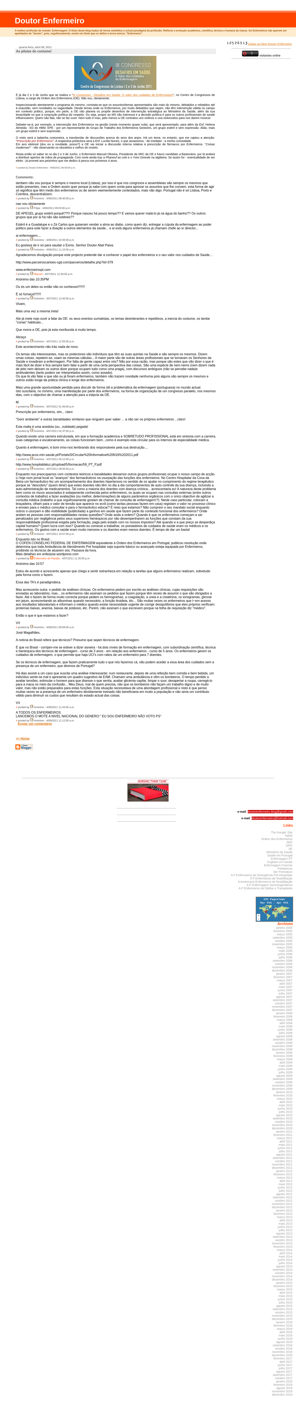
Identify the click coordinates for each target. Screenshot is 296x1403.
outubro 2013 (284, 1240)
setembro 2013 (283, 1236)
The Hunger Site (282, 832)
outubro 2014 (284, 1273)
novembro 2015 (282, 1315)
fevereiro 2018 (283, 1384)
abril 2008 (286, 1023)
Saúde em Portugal (280, 855)
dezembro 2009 (282, 1088)
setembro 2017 (283, 1374)
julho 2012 (285, 1190)
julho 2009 (285, 1072)
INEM (289, 835)
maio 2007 (286, 987)
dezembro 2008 (282, 1049)
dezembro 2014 (282, 1279)
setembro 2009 (283, 1079)
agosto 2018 (284, 1388)
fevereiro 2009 (283, 1056)
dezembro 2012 (282, 1207)
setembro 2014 (283, 1269)
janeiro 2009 (284, 1052)
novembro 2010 (282, 1125)
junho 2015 (285, 1299)
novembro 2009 (282, 1085)
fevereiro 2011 (283, 1134)
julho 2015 (285, 1302)
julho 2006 (285, 957)
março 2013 (285, 1217)
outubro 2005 (284, 941)
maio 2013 (286, 1223)
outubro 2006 (284, 964)
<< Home (23, 738)
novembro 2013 (282, 1243)
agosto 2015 (284, 1305)
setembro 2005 (283, 937)
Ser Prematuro (282, 871)
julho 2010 (285, 1111)
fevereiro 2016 (283, 1325)
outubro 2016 (284, 1348)
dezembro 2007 (282, 1010)
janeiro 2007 (284, 973)
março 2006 (285, 947)
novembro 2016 (282, 1351)
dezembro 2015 (282, 1319)
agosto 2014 (284, 1266)
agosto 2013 (284, 1233)
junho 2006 (285, 954)
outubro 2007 (284, 1003)
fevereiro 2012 (283, 1174)
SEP (290, 842)
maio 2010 (286, 1105)
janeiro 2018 (284, 1381)
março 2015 (285, 1289)
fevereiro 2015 (283, 1286)
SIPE (289, 845)
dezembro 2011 (282, 1167)
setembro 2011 (283, 1158)
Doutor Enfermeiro (49, 20)
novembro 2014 (282, 1276)
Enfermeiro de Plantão (47, 558)
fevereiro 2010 (283, 1095)
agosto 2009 (284, 1075)
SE (290, 848)
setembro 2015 (283, 1309)
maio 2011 (286, 1144)
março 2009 (285, 1059)
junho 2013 (285, 1227)
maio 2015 (286, 1296)
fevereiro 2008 (283, 1016)
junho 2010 (285, 1108)
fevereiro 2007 (283, 977)
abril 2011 (286, 1141)
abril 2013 (286, 1220)
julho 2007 (285, 993)
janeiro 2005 (284, 927)
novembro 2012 (282, 1204)
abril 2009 (286, 1062)
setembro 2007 (283, 1000)
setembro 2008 (283, 1039)
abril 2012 (286, 1181)
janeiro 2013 (284, 1210)
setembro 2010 (283, 1118)
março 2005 (285, 934)
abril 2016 (286, 1332)
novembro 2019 (282, 1391)
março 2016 (285, 1328)
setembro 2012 (283, 1197)
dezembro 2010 (282, 1128)
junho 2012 (285, 1187)
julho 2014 (285, 1263)
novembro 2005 (282, 944)
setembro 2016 (283, 1345)
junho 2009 (285, 1069)
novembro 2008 (282, 1046)
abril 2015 (286, 1292)
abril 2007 (286, 983)
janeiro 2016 (284, 1322)
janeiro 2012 (284, 1171)
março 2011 (285, 1138)
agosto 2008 (284, 1036)
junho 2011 (285, 1148)
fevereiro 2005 (283, 931)
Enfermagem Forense (278, 865)
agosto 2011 (284, 1154)
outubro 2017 (284, 1378)
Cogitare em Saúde (280, 862)
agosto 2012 (284, 1194)
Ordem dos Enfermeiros (276, 839)
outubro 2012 (284, 1200)
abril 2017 (286, 1361)
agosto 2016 (284, 1342)
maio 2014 (286, 1256)
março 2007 (285, 980)
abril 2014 (286, 1253)
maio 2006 (286, 950)
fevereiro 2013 (283, 1213)
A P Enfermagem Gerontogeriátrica (269, 885)
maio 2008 (286, 1026)
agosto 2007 (284, 996)
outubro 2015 (284, 1312)
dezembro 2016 (282, 1355)
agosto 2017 (284, 1371)
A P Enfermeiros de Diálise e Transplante (266, 888)
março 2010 (285, 1098)
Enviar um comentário (35, 724)
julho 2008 (285, 1033)
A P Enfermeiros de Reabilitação (271, 878)
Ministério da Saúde (279, 852)
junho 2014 (285, 1259)
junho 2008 (285, 1029)
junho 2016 (285, 1338)
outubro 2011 (284, 1161)
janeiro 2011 (284, 1131)
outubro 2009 (284, 1082)
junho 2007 (285, 990)
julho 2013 (285, 1230)
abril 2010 (286, 1102)
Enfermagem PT (282, 858)
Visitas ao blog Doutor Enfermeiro (259, 44)
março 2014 (285, 1250)
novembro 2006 (282, 967)
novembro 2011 (282, 1164)
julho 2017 (285, 1368)
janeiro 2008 (284, 1013)
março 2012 (285, 1177)
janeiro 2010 (284, 1092)
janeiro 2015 (284, 1282)
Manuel (38, 274)
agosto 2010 (284, 1115)
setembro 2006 (283, 960)
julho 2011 (285, 1151)
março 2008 (285, 1019)
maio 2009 (286, 1065)
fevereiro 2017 (283, 1358)
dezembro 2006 (282, 970)
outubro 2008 (284, 1042)
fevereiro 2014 (283, 1246)
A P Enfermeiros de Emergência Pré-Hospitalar (262, 875)
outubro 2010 (284, 1121)
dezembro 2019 (282, 1394)
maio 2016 (286, 1335)
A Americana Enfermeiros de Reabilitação (265, 881)
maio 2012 (286, 1184)
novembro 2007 (282, 1006)
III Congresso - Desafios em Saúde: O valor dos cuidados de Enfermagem (123, 95)
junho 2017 (285, 1365)
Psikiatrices (285, 868)
